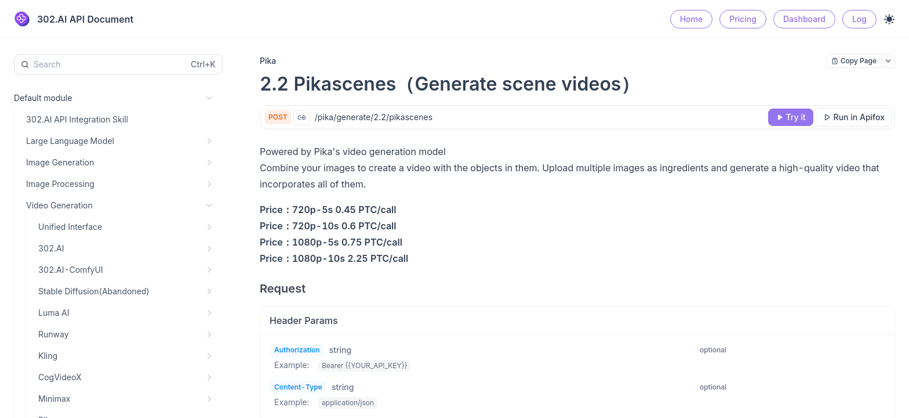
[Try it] (790, 117)
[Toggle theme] (889, 19)
